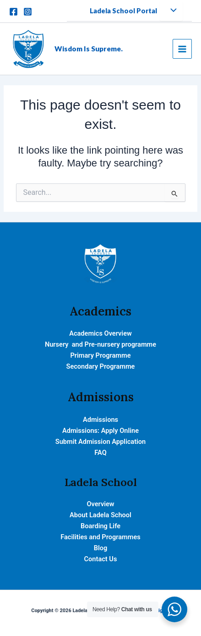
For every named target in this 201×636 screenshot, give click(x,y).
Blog (101, 548)
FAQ (100, 452)
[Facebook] (13, 11)
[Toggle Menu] (171, 11)
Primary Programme (100, 355)
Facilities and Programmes (100, 537)
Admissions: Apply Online (100, 430)
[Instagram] (27, 11)
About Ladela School (100, 515)
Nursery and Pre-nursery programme (100, 344)
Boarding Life (100, 526)
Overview (100, 504)
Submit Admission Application (100, 441)
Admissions (100, 419)
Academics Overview (100, 333)
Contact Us (100, 559)
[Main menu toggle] (182, 48)
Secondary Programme (100, 366)
